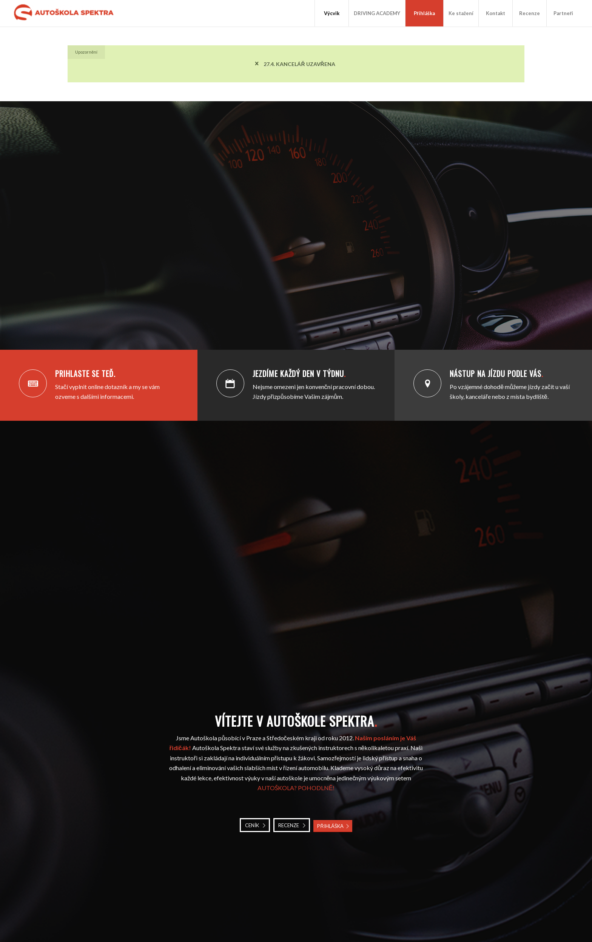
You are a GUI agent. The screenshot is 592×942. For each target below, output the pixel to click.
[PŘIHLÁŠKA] (332, 826)
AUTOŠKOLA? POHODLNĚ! (296, 787)
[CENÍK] (255, 825)
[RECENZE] (291, 825)
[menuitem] (331, 13)
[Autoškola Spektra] (66, 13)
